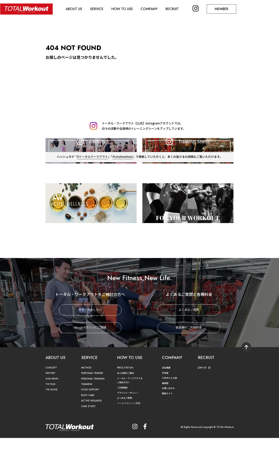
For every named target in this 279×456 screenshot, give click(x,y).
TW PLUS (51, 402)
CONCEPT (52, 386)
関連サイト (168, 411)
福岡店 (165, 401)
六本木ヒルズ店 (170, 396)
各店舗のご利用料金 (189, 346)
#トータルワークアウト (92, 193)
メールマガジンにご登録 (90, 346)
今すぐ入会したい (90, 328)
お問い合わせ (169, 406)
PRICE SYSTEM (125, 386)
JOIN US (204, 386)
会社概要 (166, 385)
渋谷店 (165, 390)
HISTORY (51, 391)
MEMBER (224, 8)
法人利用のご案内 (126, 391)
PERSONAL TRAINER (93, 391)
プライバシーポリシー (128, 410)
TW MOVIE (52, 408)
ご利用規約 (123, 405)
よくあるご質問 (189, 328)
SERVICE (97, 8)
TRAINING (87, 402)
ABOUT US (74, 8)
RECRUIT (174, 8)
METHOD (86, 386)
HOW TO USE (123, 8)
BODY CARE (88, 413)
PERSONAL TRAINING (94, 397)
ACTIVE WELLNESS (92, 419)
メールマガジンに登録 (129, 421)
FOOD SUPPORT (90, 408)
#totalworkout (122, 193)
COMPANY (150, 8)
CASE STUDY (88, 424)
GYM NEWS (52, 397)
